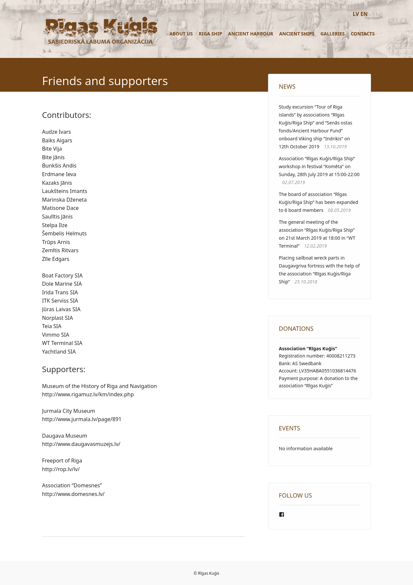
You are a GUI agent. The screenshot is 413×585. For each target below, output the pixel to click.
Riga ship (210, 33)
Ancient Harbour (250, 33)
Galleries (332, 33)
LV (356, 14)
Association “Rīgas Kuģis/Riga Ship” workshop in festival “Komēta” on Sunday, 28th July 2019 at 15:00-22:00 (319, 166)
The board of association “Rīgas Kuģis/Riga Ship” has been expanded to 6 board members (318, 202)
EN (364, 14)
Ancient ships (296, 33)
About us (181, 33)
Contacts (363, 33)
